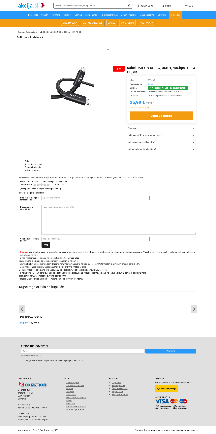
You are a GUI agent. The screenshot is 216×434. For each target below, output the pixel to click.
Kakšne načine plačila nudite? (141, 142)
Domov (21, 32)
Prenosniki (33, 15)
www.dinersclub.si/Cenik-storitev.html (49, 276)
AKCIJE (111, 23)
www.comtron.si (163, 430)
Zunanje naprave (128, 15)
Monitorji (56, 15)
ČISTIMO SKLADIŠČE (92, 23)
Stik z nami (71, 394)
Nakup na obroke (32, 170)
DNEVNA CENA (70, 23)
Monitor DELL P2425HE (31, 317)
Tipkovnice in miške (109, 15)
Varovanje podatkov (75, 385)
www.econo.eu (191, 430)
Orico (150, 84)
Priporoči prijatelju (33, 167)
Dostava (132, 128)
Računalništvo (31, 32)
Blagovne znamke (120, 394)
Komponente (91, 15)
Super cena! (117, 391)
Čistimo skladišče (120, 388)
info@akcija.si (24, 405)
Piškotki (69, 388)
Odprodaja (175, 15)
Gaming (78, 15)
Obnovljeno (163, 15)
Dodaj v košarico (161, 115)
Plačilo (69, 400)
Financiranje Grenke (75, 409)
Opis (27, 161)
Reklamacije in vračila (76, 406)
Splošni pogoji (72, 382)
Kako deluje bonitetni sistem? (142, 149)
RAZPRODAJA (146, 23)
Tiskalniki (67, 15)
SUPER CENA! (127, 23)
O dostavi (70, 403)
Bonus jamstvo (118, 385)
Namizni (44, 15)
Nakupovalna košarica (76, 397)
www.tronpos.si (178, 430)
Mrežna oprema (147, 15)
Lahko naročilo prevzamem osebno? (145, 135)
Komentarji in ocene (34, 164)
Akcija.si (70, 391)
